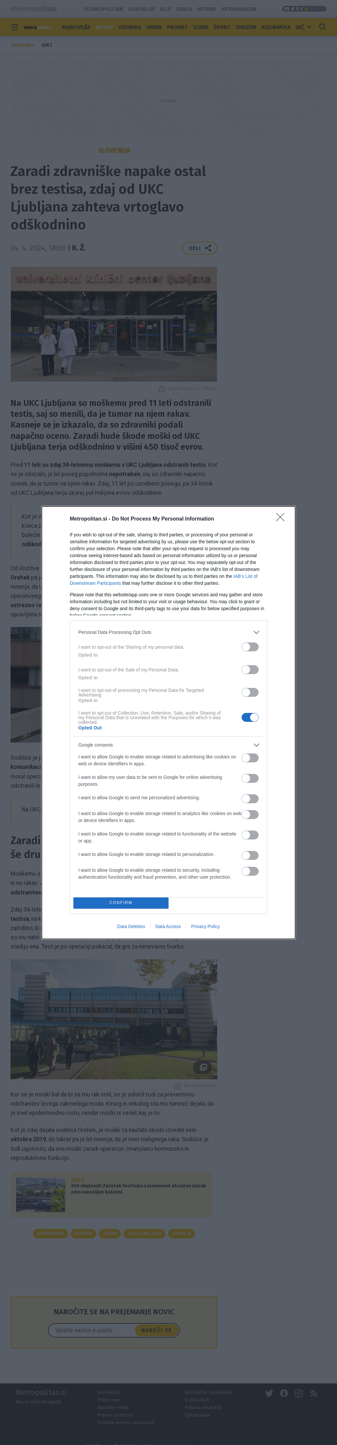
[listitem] (168, 632)
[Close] (282, 519)
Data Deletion (131, 926)
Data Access (168, 926)
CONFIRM (121, 902)
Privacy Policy (205, 926)
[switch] (250, 646)
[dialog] (168, 722)
